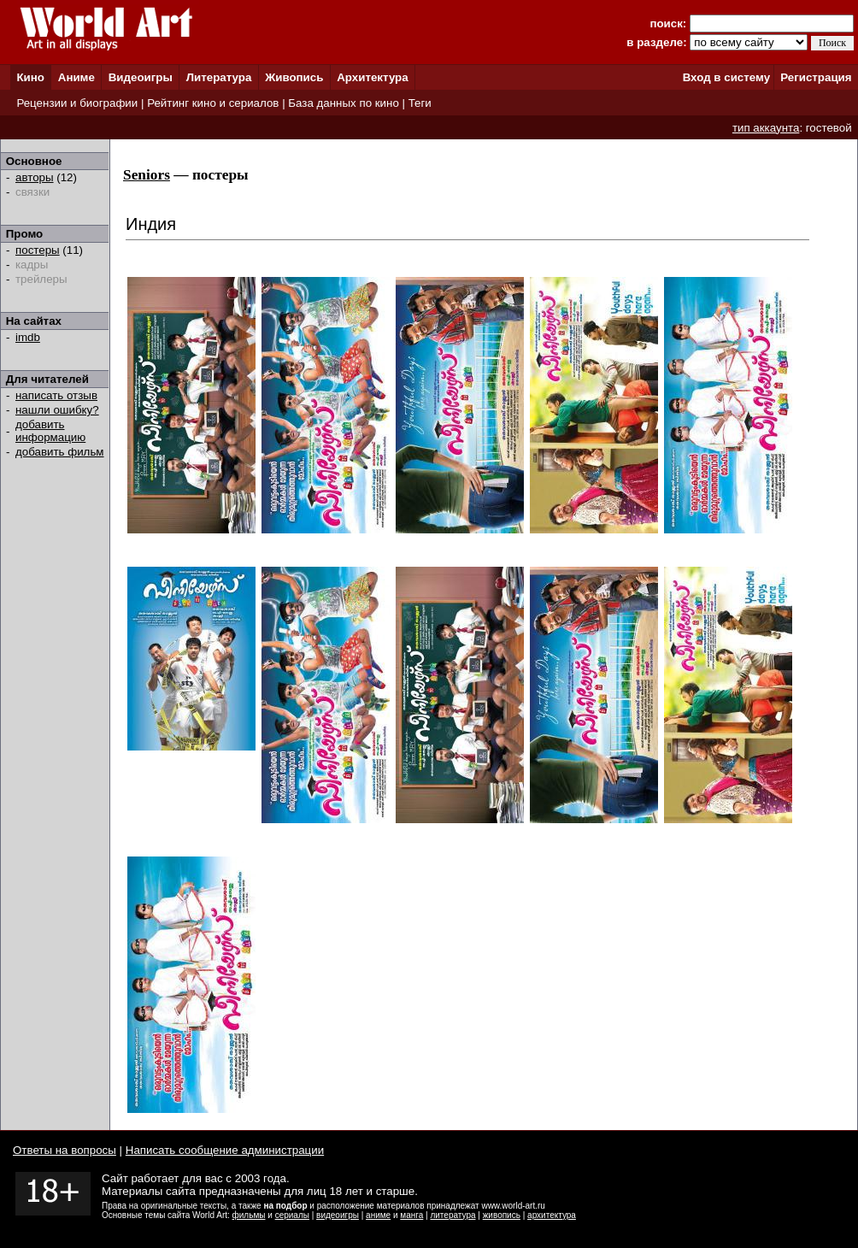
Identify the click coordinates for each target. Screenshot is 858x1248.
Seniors (146, 175)
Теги (420, 103)
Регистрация (815, 77)
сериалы (292, 1215)
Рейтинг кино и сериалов (213, 103)
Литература (219, 77)
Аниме (76, 77)
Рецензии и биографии (77, 103)
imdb (27, 337)
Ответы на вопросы (64, 1150)
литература (452, 1215)
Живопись (294, 77)
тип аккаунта (766, 127)
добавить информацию (50, 431)
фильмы (249, 1215)
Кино (30, 77)
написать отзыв (56, 395)
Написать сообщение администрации (225, 1150)
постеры (37, 250)
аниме (378, 1215)
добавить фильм (59, 451)
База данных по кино (343, 103)
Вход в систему (726, 77)
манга (411, 1215)
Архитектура (372, 77)
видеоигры (337, 1215)
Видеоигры (141, 77)
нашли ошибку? (57, 409)
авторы (34, 177)
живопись (501, 1215)
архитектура (551, 1215)
